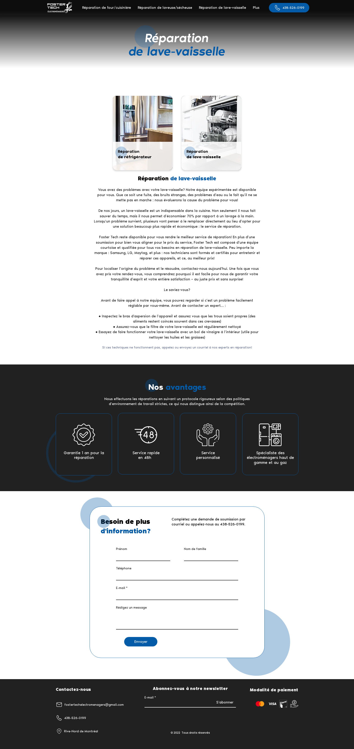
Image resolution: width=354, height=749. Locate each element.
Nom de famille (195, 549)
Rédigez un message (131, 607)
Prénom (121, 549)
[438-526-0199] (289, 7)
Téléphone (123, 568)
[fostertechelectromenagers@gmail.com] (94, 704)
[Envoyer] (140, 641)
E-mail (120, 588)
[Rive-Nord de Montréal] (84, 731)
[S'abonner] (224, 702)
